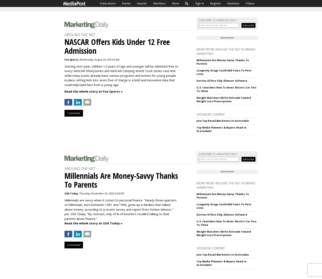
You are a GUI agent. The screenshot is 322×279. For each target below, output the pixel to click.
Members (159, 3)
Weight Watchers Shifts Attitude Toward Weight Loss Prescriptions (224, 99)
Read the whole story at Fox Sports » (93, 91)
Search (186, 3)
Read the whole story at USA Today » (93, 223)
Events (126, 3)
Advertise (233, 3)
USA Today (71, 193)
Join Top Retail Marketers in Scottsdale (223, 121)
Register (215, 3)
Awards (142, 3)
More (175, 3)
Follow (250, 3)
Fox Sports (71, 59)
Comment (73, 113)
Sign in (199, 3)
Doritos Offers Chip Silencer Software (222, 81)
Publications (108, 3)
